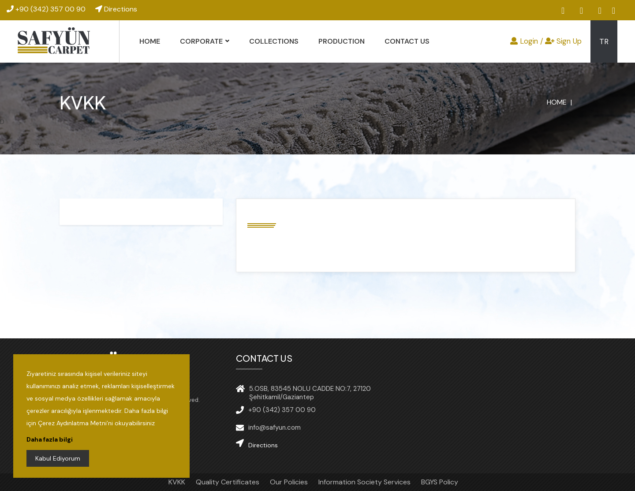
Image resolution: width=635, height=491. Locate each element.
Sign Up (563, 41)
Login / (526, 41)
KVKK (176, 482)
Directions (116, 9)
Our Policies (289, 482)
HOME (149, 41)
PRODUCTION (341, 41)
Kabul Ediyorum (57, 458)
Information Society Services (364, 482)
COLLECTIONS (274, 41)
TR (604, 41)
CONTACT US (407, 41)
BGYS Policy (439, 482)
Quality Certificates (227, 482)
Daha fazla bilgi (49, 439)
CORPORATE (201, 41)
